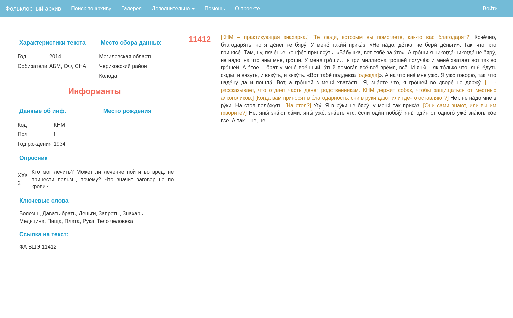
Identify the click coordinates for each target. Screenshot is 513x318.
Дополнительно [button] (173, 8)
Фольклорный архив (33, 8)
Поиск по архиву (91, 8)
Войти (490, 8)
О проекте (247, 8)
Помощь (215, 8)
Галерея (131, 8)
